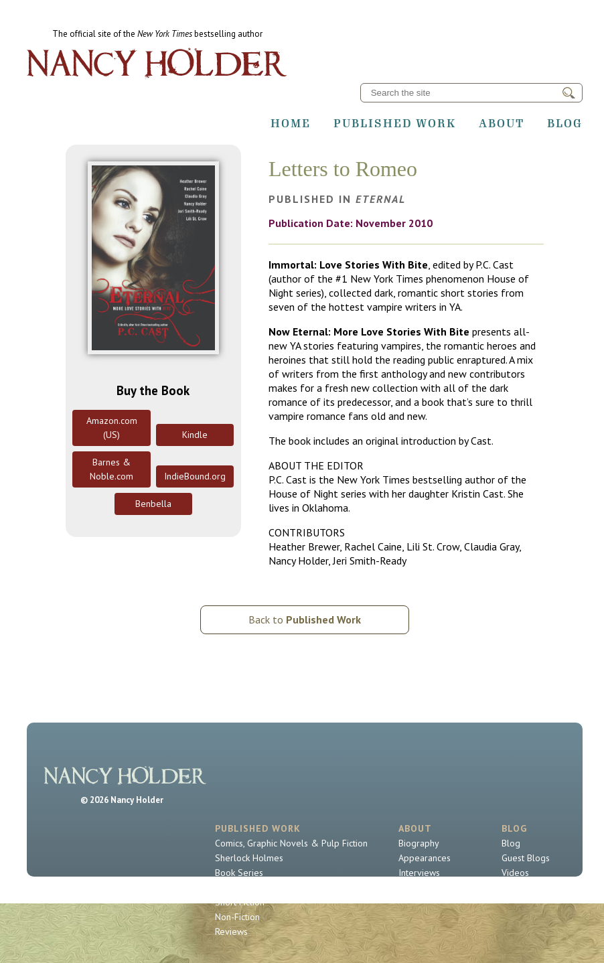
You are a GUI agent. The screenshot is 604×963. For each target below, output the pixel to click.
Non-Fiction (237, 917)
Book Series (239, 873)
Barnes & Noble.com (111, 469)
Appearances (424, 858)
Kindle (195, 435)
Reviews (231, 931)
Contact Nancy (426, 887)
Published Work (394, 123)
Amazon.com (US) (111, 428)
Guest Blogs (526, 858)
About (501, 123)
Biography (418, 843)
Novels (229, 887)
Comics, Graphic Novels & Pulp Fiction (291, 843)
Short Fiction (240, 902)
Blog (565, 123)
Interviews (419, 873)
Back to (304, 619)
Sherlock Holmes (249, 858)
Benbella (153, 504)
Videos (515, 873)
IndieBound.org (195, 476)
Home (291, 123)
